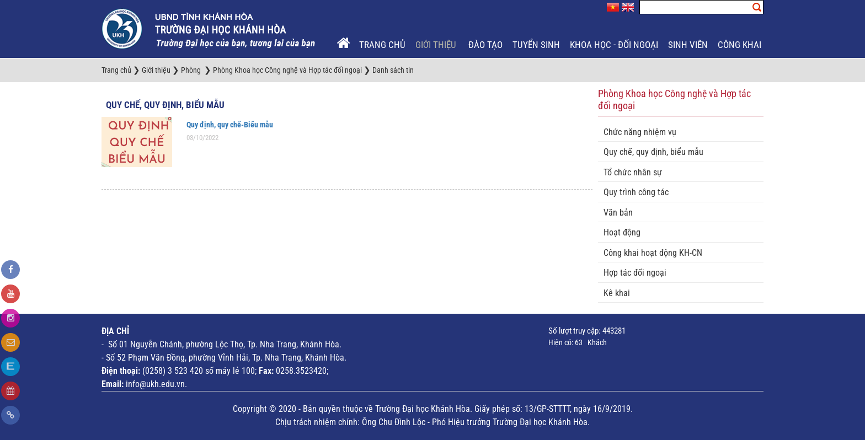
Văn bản (618, 212)
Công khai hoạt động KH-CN (653, 253)
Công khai (739, 44)
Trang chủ (382, 44)
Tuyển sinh (536, 44)
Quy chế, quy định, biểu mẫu (165, 104)
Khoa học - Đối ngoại (614, 44)
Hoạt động (622, 232)
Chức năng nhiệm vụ (640, 132)
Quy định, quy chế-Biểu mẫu (229, 124)
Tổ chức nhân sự (633, 172)
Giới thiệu (436, 44)
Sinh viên (688, 44)
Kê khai (617, 293)
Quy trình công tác (636, 192)
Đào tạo (485, 44)
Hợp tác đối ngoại (635, 272)
